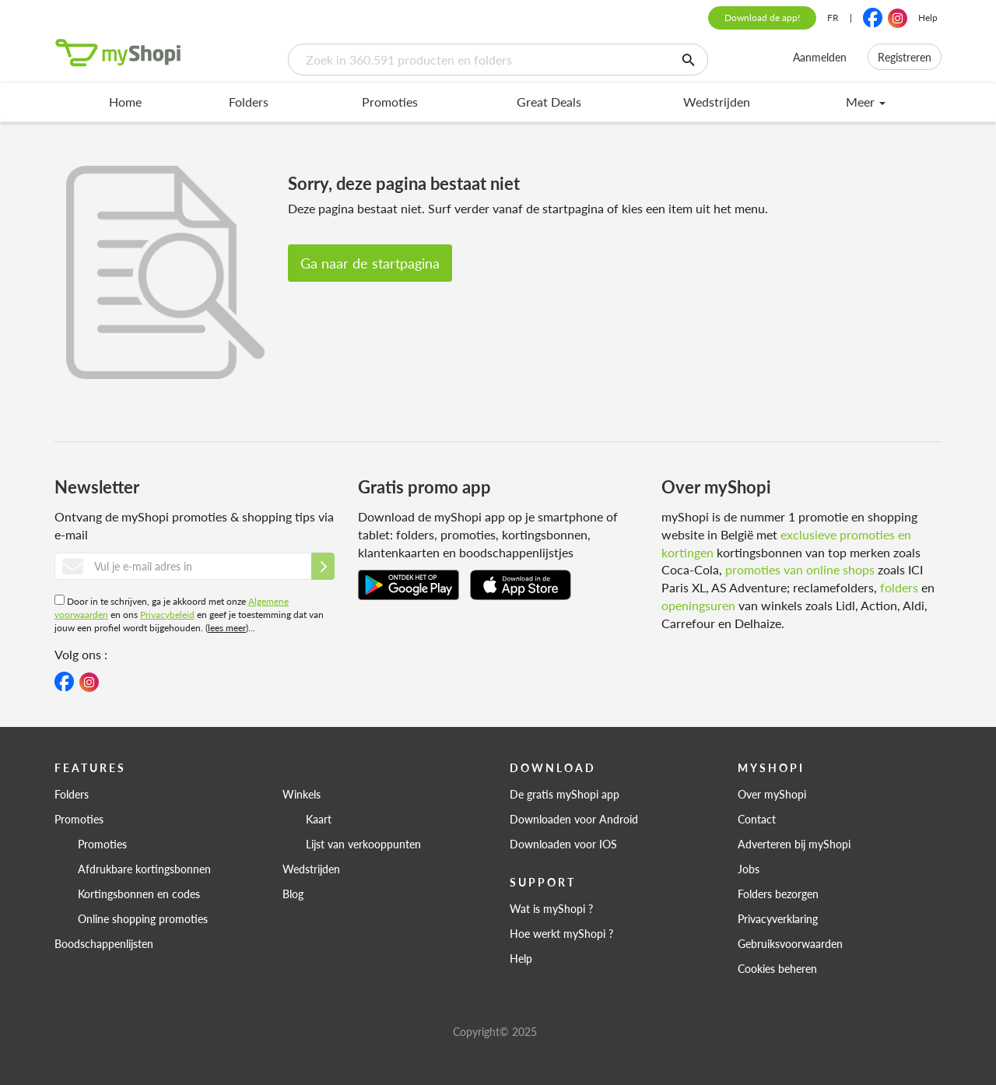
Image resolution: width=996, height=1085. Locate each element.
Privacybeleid (167, 614)
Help (928, 17)
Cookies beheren (777, 968)
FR (833, 17)
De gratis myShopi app (564, 794)
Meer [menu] (866, 102)
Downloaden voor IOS (563, 843)
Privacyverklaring (778, 918)
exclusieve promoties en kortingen (786, 543)
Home (125, 102)
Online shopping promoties (143, 918)
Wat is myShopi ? (551, 908)
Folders (248, 102)
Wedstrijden (716, 102)
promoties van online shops (800, 569)
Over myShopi (772, 794)
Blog (292, 893)
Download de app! (762, 17)
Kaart (318, 819)
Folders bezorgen (778, 893)
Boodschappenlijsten (103, 943)
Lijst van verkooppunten (363, 843)
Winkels (301, 794)
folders (899, 587)
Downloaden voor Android (574, 819)
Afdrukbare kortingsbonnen (144, 868)
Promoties (390, 102)
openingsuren (698, 605)
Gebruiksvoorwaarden (790, 943)
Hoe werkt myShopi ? (561, 933)
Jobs (748, 868)
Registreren (904, 57)
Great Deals (549, 102)
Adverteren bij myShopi (794, 843)
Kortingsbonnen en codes (139, 893)
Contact (757, 819)
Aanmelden (820, 57)
